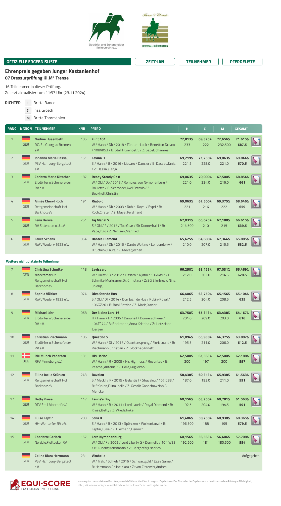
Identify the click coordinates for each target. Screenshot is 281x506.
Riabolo (98, 201)
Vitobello (99, 455)
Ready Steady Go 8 (106, 177)
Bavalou (98, 374)
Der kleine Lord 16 (106, 312)
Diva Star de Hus (105, 294)
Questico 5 (100, 337)
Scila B (97, 418)
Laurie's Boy (101, 399)
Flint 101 (99, 139)
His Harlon (100, 356)
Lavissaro (99, 269)
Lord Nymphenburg (107, 437)
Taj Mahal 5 (101, 220)
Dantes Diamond (105, 239)
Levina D (99, 158)
